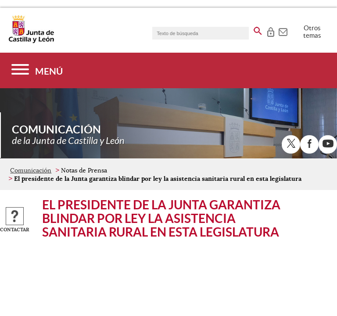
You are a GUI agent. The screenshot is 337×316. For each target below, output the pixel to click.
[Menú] (37, 70)
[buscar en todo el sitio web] (257, 29)
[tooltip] (270, 31)
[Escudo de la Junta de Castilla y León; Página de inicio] (31, 41)
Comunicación (30, 170)
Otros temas (312, 31)
